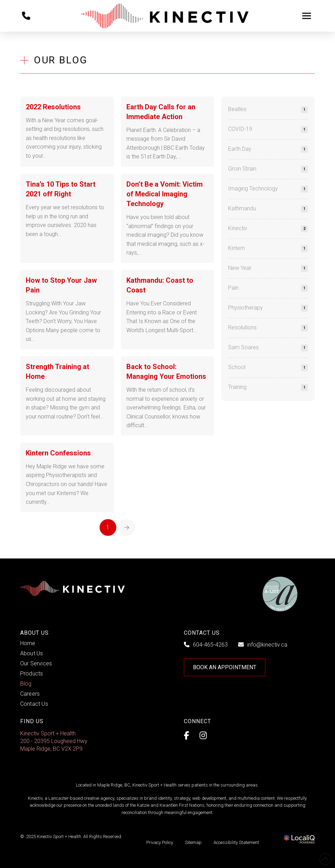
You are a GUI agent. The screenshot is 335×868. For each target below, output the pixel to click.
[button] (306, 16)
